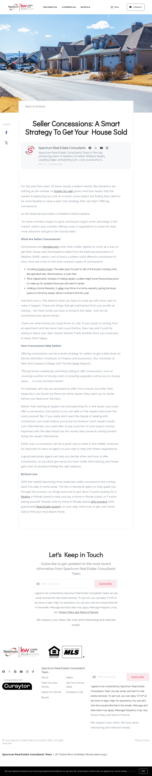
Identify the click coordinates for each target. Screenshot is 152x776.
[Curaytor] (17, 689)
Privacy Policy (142, 740)
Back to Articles (35, 106)
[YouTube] (21, 671)
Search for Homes (51, 692)
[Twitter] (9, 671)
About (44, 677)
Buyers (45, 697)
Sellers (69, 677)
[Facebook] (3, 671)
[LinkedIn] (15, 671)
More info (132, 771)
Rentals (85, 7)
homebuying (50, 246)
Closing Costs (44, 269)
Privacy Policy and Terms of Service (78, 612)
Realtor (25, 496)
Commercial (69, 7)
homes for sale (63, 191)
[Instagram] (27, 671)
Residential (50, 7)
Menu (114, 7)
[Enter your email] (67, 584)
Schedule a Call (74, 692)
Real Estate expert (48, 506)
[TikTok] (33, 671)
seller (61, 288)
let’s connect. (99, 501)
